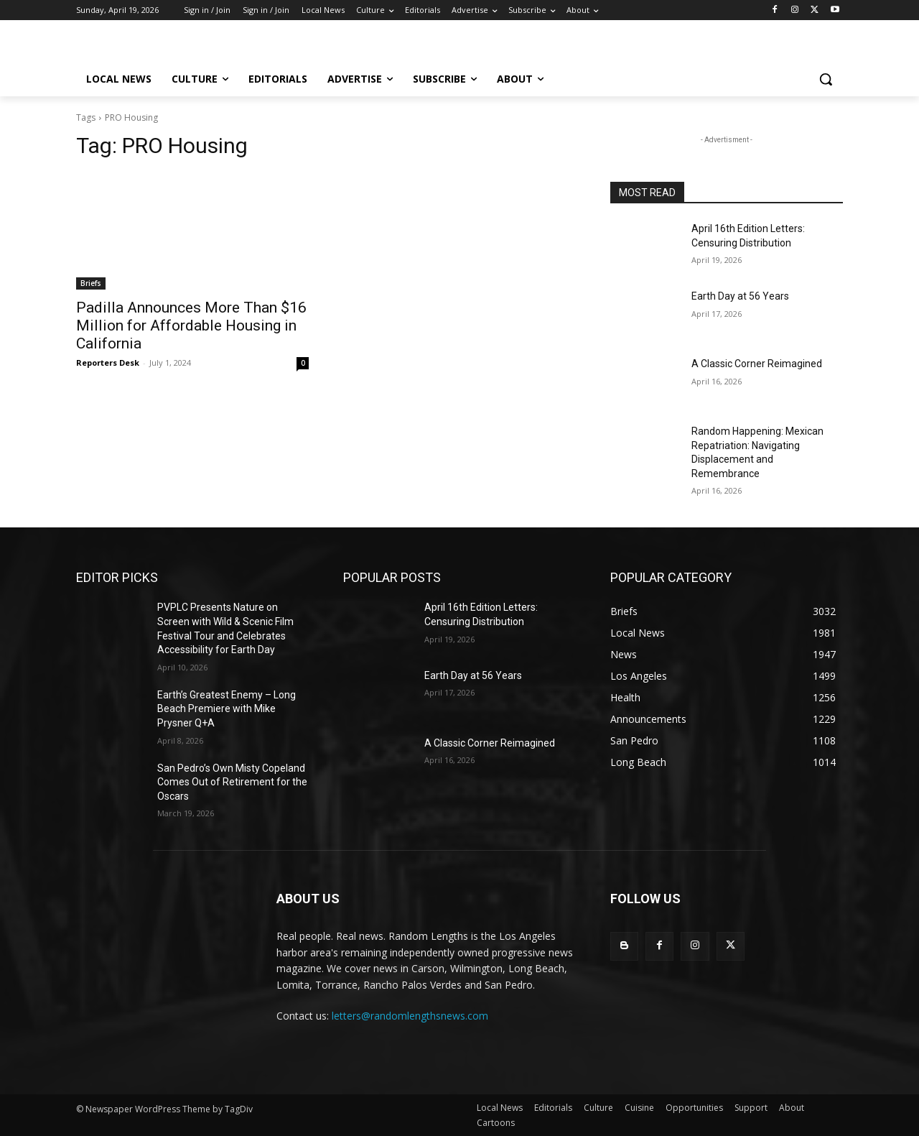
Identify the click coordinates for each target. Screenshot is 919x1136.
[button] (825, 79)
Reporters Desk (107, 362)
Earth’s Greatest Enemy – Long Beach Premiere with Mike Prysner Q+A (226, 709)
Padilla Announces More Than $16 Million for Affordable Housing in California (191, 325)
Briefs (90, 283)
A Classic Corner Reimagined (756, 363)
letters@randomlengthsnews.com (410, 1015)
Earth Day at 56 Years (740, 296)
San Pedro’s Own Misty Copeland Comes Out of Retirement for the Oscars (232, 782)
